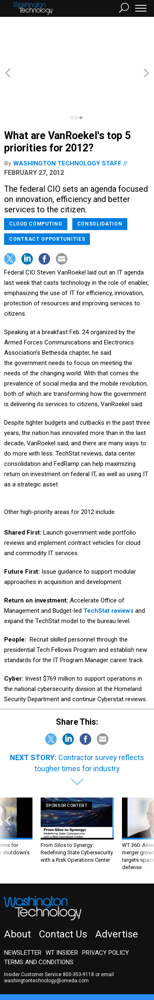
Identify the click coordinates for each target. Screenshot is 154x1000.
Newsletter (22, 908)
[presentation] (8, 790)
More (84, 969)
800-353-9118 (78, 930)
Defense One (133, 961)
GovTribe (59, 969)
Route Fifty (25, 969)
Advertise (116, 889)
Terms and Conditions (39, 917)
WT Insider (62, 908)
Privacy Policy (105, 908)
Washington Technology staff (67, 119)
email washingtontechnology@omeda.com (59, 933)
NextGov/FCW (90, 961)
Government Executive (34, 961)
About (17, 889)
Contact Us (63, 889)
